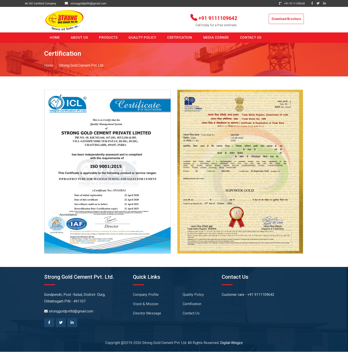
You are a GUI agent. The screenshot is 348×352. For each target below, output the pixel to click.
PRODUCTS (108, 38)
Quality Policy (193, 294)
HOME (55, 38)
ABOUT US (79, 38)
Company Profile (146, 294)
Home (48, 65)
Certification (192, 304)
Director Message (147, 313)
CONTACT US (250, 38)
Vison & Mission (145, 304)
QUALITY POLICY (142, 38)
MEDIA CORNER (216, 38)
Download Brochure (286, 19)
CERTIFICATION (179, 38)
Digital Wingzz (231, 343)
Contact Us (191, 313)
